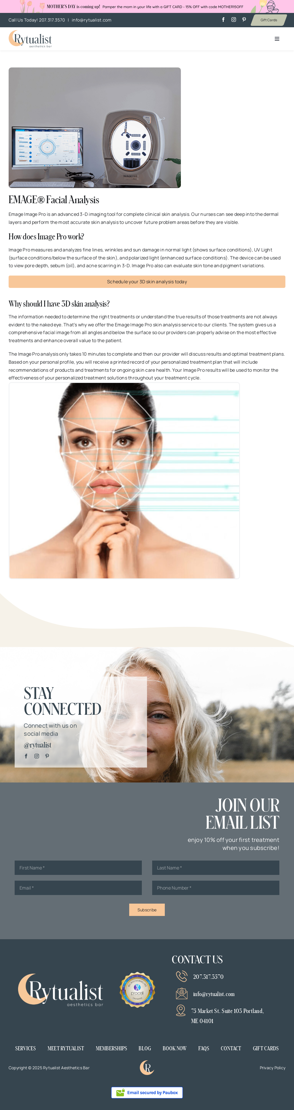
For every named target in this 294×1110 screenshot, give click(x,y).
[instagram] (233, 19)
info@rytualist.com (91, 20)
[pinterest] (244, 19)
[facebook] (223, 19)
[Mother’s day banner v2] (30, 32)
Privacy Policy (272, 1067)
